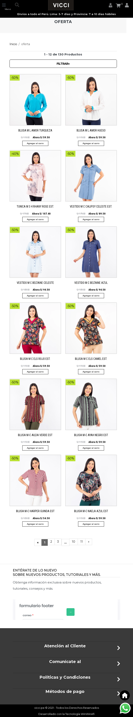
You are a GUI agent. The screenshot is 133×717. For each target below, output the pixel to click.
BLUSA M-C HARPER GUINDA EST (35, 511)
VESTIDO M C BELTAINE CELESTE (35, 282)
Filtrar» (63, 64)
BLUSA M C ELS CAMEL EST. (91, 358)
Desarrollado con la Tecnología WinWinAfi (66, 714)
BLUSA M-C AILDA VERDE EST (35, 435)
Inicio (13, 44)
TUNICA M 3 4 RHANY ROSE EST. (35, 206)
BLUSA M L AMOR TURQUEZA (35, 130)
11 (81, 541)
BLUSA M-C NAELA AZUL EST (91, 511)
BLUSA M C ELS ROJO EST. (35, 358)
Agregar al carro (35, 143)
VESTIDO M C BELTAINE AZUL (91, 282)
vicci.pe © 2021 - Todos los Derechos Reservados (66, 707)
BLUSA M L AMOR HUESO (91, 130)
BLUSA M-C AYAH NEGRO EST (91, 435)
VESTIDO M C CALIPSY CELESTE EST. (91, 206)
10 (73, 541)
